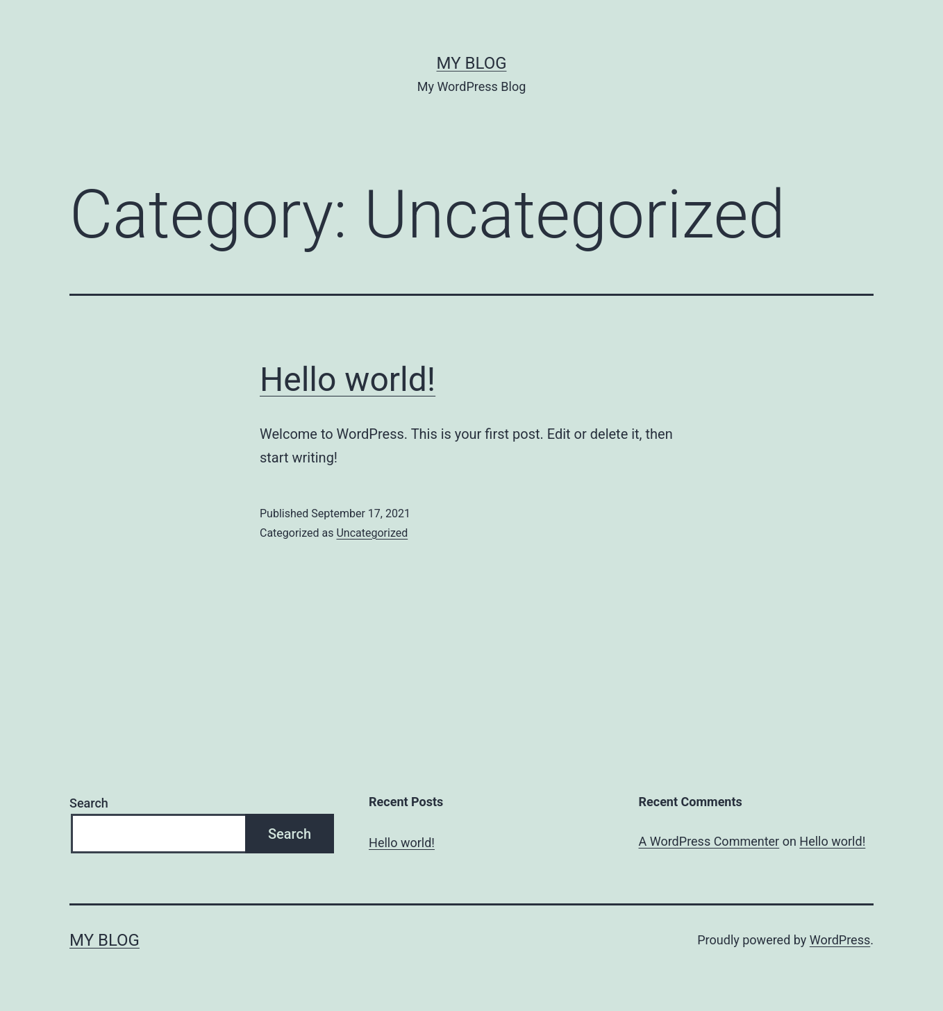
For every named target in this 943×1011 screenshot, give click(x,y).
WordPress (840, 940)
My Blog (472, 63)
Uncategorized (372, 533)
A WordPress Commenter (709, 841)
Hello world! (347, 379)
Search (88, 803)
